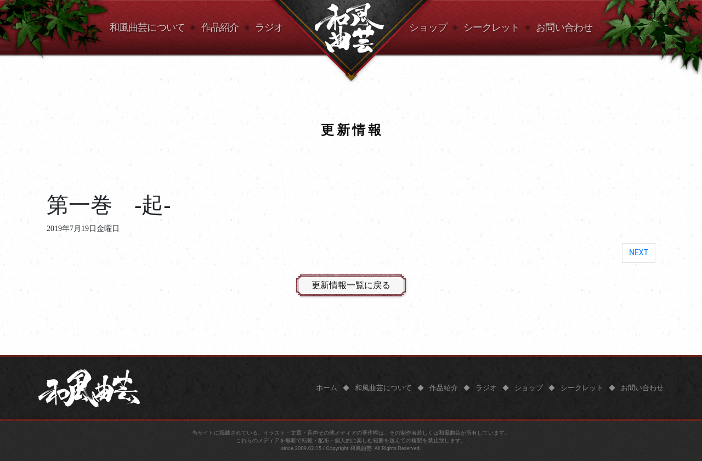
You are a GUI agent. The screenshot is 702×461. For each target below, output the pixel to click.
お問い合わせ (564, 27)
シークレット (491, 27)
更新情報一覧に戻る (351, 285)
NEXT (638, 252)
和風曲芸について (147, 27)
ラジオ (269, 27)
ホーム (326, 388)
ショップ (427, 27)
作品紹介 (220, 27)
